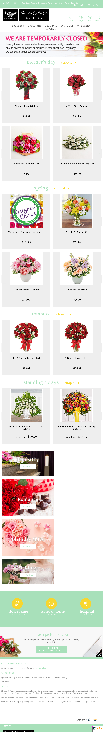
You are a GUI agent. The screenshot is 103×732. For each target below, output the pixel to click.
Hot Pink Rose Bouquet (77, 106)
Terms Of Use (49, 730)
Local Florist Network (79, 730)
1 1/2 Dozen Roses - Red (26, 358)
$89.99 (26, 368)
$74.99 (77, 242)
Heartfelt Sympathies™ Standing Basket (77, 427)
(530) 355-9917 (12, 3)
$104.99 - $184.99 (76, 436)
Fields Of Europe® (76, 232)
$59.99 (26, 300)
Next (99, 95)
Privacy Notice (62, 730)
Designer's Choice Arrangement (26, 232)
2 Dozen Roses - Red (76, 358)
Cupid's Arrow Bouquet (26, 289)
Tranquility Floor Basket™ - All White (26, 427)
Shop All (67, 62)
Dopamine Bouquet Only (26, 163)
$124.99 (76, 368)
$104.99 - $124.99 (26, 436)
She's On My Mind (77, 289)
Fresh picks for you (51, 569)
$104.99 (26, 242)
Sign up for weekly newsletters (51, 580)
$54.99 (77, 300)
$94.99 (77, 116)
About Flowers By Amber (13, 595)
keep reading (41, 600)
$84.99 (77, 174)
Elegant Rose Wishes (26, 106)
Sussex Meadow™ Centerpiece (77, 163)
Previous (3, 95)
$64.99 (26, 116)
